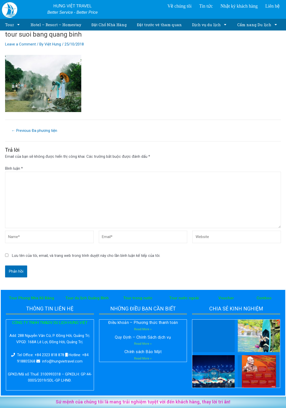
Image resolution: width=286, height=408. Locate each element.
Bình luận (14, 168)
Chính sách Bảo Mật (143, 351)
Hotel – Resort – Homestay (55, 24)
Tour (12, 24)
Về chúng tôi (179, 6)
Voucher (226, 298)
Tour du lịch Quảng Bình (87, 298)
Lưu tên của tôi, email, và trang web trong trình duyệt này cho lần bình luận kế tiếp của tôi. (86, 255)
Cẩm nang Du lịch (257, 24)
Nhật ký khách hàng (239, 6)
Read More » (143, 329)
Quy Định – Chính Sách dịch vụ (143, 337)
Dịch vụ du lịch (209, 24)
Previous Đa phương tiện (34, 131)
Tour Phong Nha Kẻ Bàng (31, 298)
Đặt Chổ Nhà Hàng (109, 24)
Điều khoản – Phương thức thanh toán (143, 322)
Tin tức (206, 6)
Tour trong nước (137, 298)
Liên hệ (272, 6)
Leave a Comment (20, 44)
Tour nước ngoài (184, 298)
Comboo (264, 298)
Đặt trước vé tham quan (159, 24)
